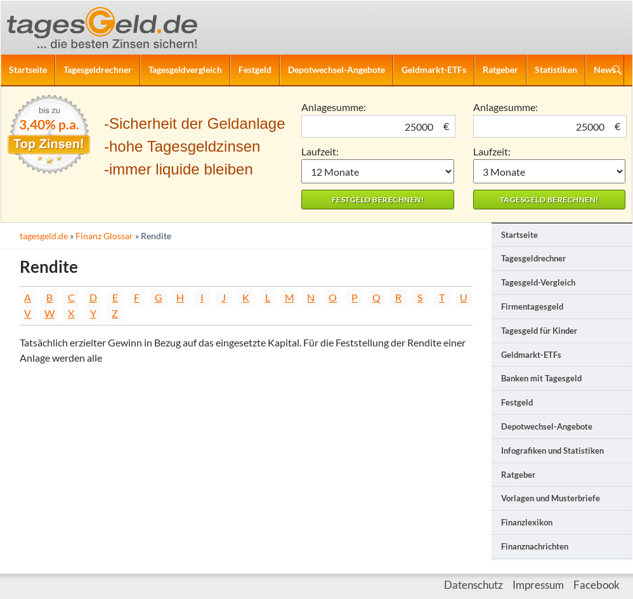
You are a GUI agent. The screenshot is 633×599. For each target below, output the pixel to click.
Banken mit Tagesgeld (541, 378)
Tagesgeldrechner (97, 69)
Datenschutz (473, 584)
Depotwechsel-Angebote (336, 69)
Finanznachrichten (534, 546)
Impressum (538, 584)
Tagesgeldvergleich (185, 69)
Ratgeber (500, 69)
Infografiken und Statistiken (552, 450)
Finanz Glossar (104, 235)
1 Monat (377, 171)
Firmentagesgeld (532, 306)
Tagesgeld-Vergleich (538, 282)
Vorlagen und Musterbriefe (550, 498)
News (605, 69)
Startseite (28, 69)
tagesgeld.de (44, 235)
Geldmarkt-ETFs (433, 69)
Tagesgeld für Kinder (539, 331)
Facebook (596, 584)
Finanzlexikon (526, 522)
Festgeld (254, 69)
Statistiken (556, 69)
